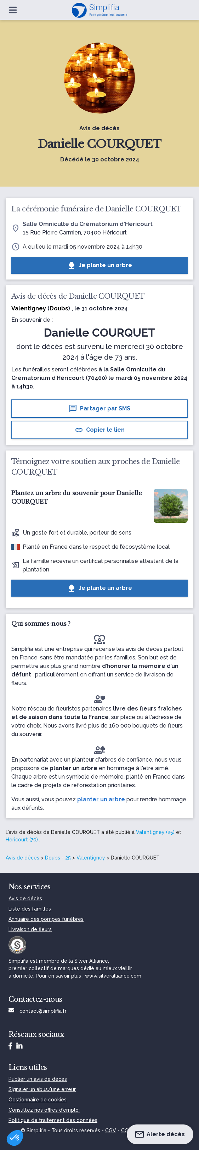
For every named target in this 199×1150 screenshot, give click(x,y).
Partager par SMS (99, 409)
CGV (110, 1130)
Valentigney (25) (155, 832)
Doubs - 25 (58, 858)
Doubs (59, 308)
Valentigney (90, 858)
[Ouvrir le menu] (13, 10)
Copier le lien (100, 430)
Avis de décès (22, 858)
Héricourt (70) (22, 839)
